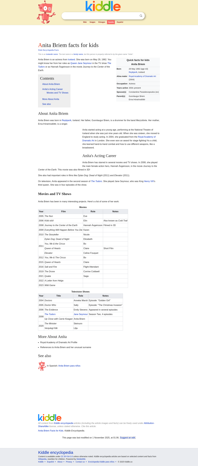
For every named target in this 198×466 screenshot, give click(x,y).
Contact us (80, 462)
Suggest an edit (127, 437)
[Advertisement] (99, 32)
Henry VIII (149, 181)
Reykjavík (133, 72)
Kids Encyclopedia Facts (48, 50)
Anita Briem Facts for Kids (50, 431)
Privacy (69, 462)
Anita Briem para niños (69, 366)
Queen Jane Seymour (81, 63)
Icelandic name (52, 54)
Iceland (71, 59)
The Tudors (96, 181)
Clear (135, 16)
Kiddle (41, 462)
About (59, 462)
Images (92, 22)
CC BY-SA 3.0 (67, 456)
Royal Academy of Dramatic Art (142, 76)
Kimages (101, 22)
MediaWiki (81, 459)
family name (78, 54)
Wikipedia (42, 459)
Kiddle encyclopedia (63, 423)
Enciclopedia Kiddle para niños (101, 462)
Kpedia (111, 22)
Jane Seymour (81, 314)
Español (120, 22)
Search (141, 16)
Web (85, 22)
